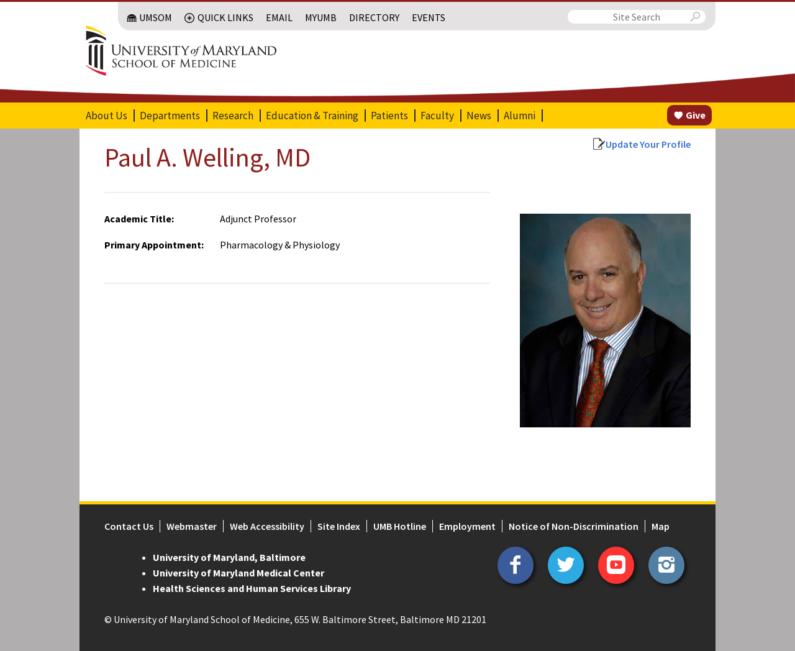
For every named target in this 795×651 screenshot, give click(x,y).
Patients (389, 115)
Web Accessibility (267, 526)
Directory (374, 17)
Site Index (338, 526)
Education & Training (312, 115)
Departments (170, 115)
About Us (106, 115)
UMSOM (155, 17)
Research (232, 115)
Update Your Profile (648, 144)
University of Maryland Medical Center (238, 573)
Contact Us (128, 526)
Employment (467, 526)
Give (696, 115)
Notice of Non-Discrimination (573, 526)
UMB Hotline (399, 526)
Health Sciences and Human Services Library (252, 588)
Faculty (437, 115)
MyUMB (321, 17)
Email (279, 17)
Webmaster (191, 526)
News (478, 115)
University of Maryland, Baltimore (229, 557)
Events (428, 17)
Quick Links (225, 17)
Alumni (519, 115)
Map (661, 526)
